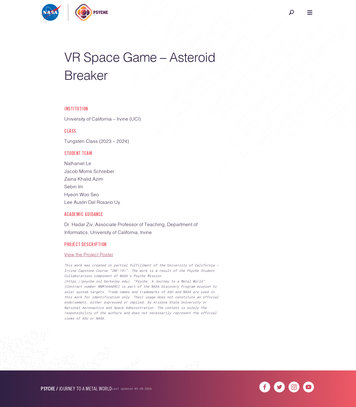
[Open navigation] (309, 12)
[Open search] (291, 12)
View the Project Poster (88, 255)
